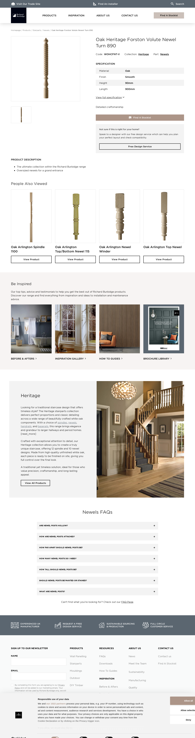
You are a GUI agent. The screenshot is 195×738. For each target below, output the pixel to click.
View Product (31, 259)
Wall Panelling (78, 656)
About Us (103, 15)
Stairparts (37, 30)
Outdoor (75, 678)
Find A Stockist (169, 15)
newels (72, 422)
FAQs (102, 656)
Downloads (105, 663)
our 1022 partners (56, 696)
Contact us (164, 656)
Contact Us (129, 15)
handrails (26, 426)
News (132, 656)
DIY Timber (76, 685)
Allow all (171, 694)
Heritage (143, 54)
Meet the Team (138, 663)
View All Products (35, 483)
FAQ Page (127, 602)
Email (14, 670)
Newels (46, 30)
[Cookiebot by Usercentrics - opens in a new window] (18, 732)
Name (14, 656)
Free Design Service (140, 146)
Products (49, 15)
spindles (62, 422)
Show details (151, 732)
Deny (171, 713)
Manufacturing (137, 680)
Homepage (16, 30)
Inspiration (76, 15)
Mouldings (76, 670)
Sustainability (137, 672)
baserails (43, 426)
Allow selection (171, 703)
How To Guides (108, 670)
